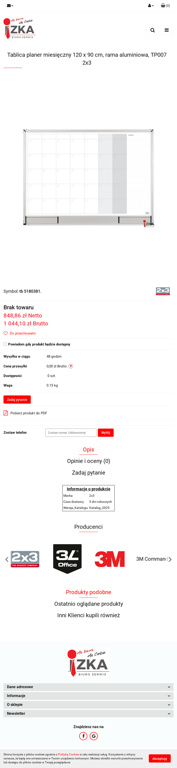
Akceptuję (159, 759)
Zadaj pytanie (17, 400)
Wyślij (105, 432)
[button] (165, 6)
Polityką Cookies (68, 754)
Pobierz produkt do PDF (25, 413)
